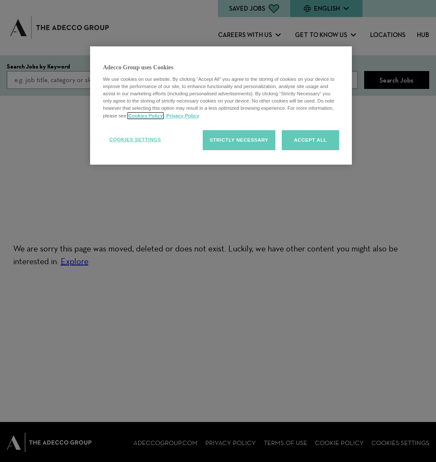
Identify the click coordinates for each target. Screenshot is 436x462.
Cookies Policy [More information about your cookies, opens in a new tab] (145, 115)
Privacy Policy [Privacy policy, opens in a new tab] (182, 115)
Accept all (310, 140)
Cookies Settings (135, 139)
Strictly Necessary (239, 140)
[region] (221, 105)
